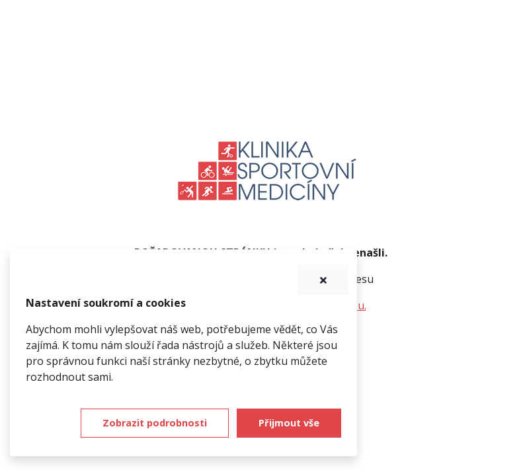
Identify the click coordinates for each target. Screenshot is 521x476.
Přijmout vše (289, 422)
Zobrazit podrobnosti (154, 422)
